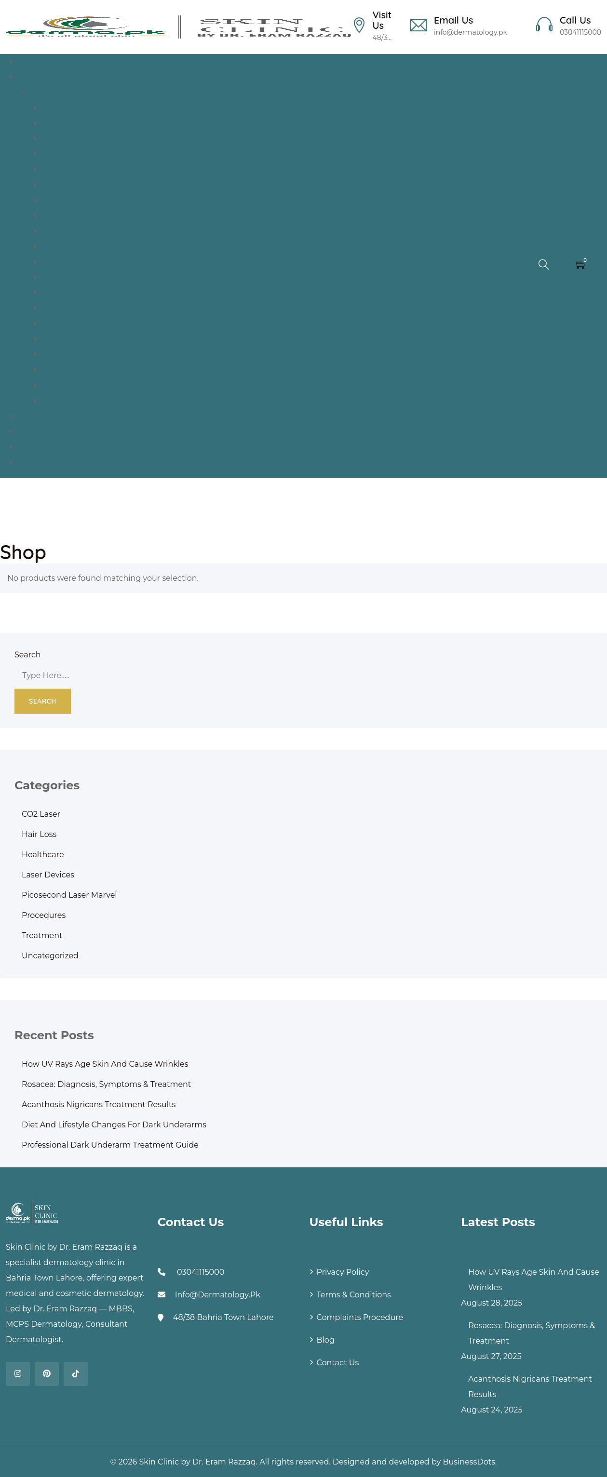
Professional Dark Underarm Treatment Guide (110, 1145)
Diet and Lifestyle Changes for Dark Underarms (114, 1124)
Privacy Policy (343, 1272)
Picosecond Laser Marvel (69, 895)
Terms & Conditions (354, 1294)
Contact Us (338, 1362)
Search (27, 654)
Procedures (44, 915)
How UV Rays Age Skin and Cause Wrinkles (105, 1064)
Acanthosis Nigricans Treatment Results (98, 1104)
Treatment (42, 935)
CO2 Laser (41, 814)
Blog (326, 1340)
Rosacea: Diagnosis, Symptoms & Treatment (106, 1084)
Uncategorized (50, 955)
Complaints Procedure (360, 1317)
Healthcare (43, 854)
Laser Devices (48, 874)
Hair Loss (39, 834)
